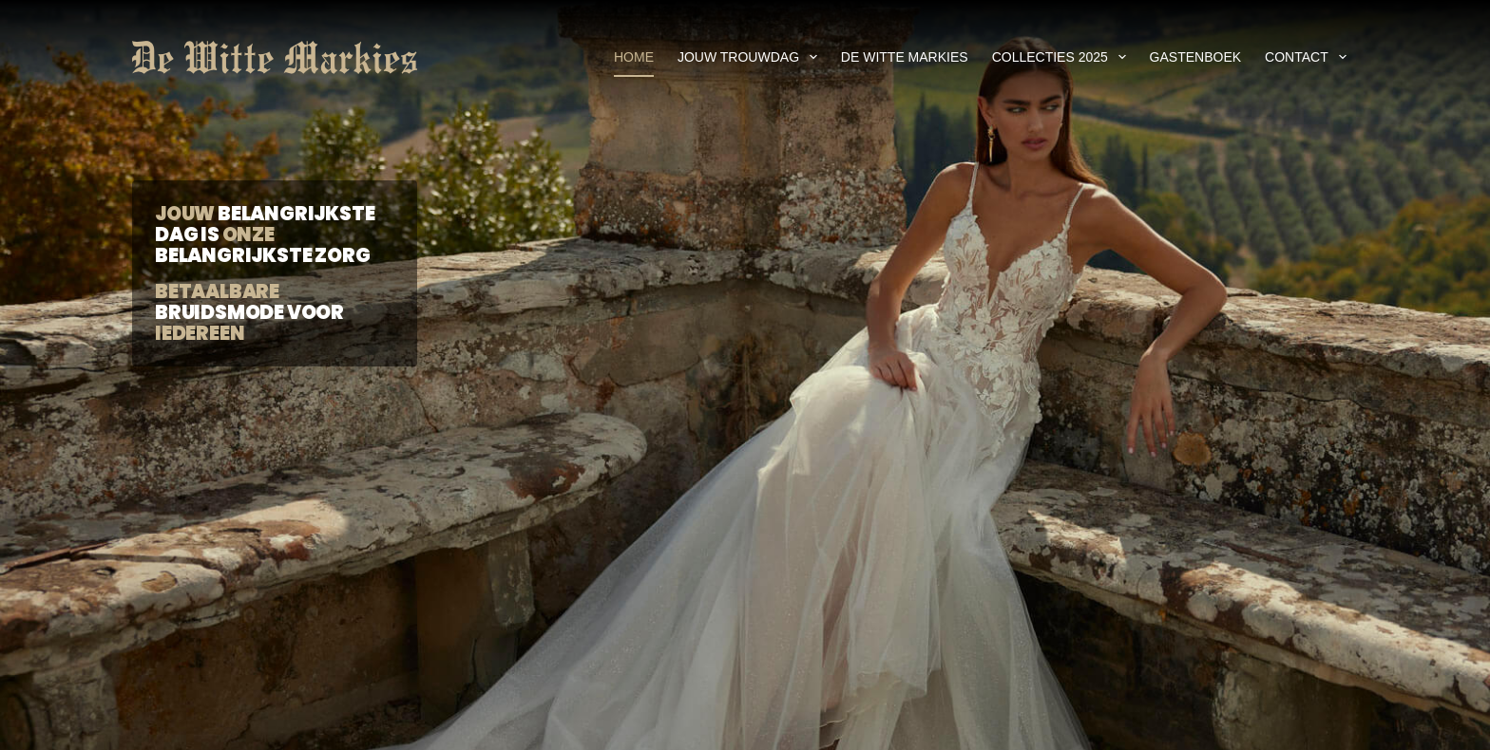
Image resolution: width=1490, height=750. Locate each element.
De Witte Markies (904, 57)
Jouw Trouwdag (751, 57)
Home (634, 57)
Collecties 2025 (1063, 57)
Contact (1309, 57)
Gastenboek (1195, 57)
